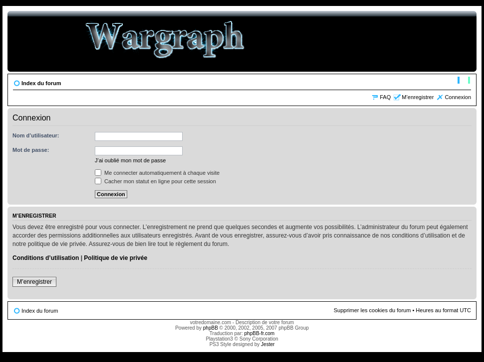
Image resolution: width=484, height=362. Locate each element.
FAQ (385, 97)
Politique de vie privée (115, 257)
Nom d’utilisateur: (35, 135)
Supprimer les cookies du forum (372, 310)
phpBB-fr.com (259, 333)
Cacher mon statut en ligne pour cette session (155, 181)
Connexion (458, 97)
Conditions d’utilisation (45, 257)
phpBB (210, 328)
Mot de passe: (30, 150)
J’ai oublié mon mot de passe (130, 160)
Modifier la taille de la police (464, 81)
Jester (267, 344)
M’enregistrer (418, 97)
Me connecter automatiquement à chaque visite (157, 173)
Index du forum (41, 83)
